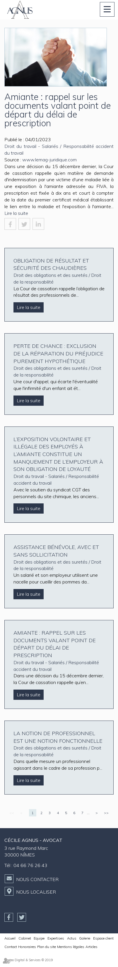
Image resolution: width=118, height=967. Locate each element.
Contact (10, 946)
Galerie (84, 938)
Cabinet (24, 938)
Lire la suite (16, 213)
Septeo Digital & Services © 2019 (28, 960)
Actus (71, 938)
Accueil (10, 938)
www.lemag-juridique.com (49, 160)
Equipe (39, 938)
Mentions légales (70, 946)
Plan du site (46, 946)
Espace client (103, 938)
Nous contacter (37, 879)
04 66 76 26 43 (30, 865)
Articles (91, 946)
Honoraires (27, 946)
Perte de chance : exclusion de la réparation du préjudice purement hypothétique (58, 353)
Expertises (55, 938)
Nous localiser (36, 892)
